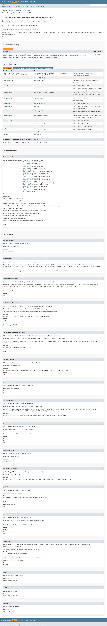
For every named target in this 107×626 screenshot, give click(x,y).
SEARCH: (87, 5)
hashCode (36, 132)
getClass (18, 142)
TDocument (37, 55)
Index (30, 1)
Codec (5, 75)
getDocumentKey (39, 98)
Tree (19, 1)
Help (34, 1)
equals (36, 78)
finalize (11, 142)
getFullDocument (39, 103)
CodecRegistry (38, 75)
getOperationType (39, 120)
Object (9, 27)
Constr (17, 6)
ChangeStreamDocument (10, 54)
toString (36, 134)
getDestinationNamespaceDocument (45, 92)
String (6, 85)
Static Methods (19, 68)
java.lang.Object (6, 16)
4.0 (4, 442)
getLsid (36, 106)
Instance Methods (32, 68)
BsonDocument (42, 54)
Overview (3, 1)
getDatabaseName (39, 85)
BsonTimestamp (73, 55)
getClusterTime (39, 80)
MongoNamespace (8, 88)
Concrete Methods (46, 68)
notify (24, 142)
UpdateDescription (9, 57)
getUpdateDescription (41, 129)
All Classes (4, 4)
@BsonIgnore (7, 262)
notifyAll (31, 142)
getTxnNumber (38, 126)
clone (5, 142)
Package (9, 1)
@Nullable (26, 166)
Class (44, 73)
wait (37, 142)
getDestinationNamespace (42, 88)
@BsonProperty (27, 160)
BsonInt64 (32, 57)
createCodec (37, 73)
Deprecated (24, 1)
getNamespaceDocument (41, 115)
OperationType (22, 54)
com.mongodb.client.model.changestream (20, 10)
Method (22, 6)
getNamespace (38, 111)
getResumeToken (39, 123)
